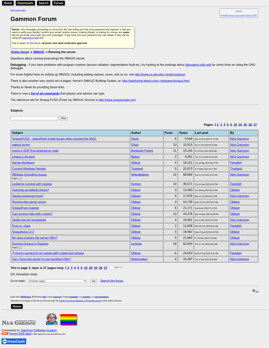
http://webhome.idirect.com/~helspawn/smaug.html (155, 80)
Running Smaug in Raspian (30, 243)
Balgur (135, 156)
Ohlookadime (140, 174)
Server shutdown (23, 162)
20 (240, 124)
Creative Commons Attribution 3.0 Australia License (80, 301)
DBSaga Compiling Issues (29, 174)
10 (235, 124)
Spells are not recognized (29, 219)
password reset (30, 37)
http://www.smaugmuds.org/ (117, 99)
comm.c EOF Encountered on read (35, 150)
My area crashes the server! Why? (35, 237)
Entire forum (20, 52)
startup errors (21, 144)
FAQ (255, 15)
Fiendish (235, 162)
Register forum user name (233, 15)
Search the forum (111, 280)
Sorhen (136, 184)
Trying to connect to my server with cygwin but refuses (48, 253)
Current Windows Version (29, 168)
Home (8, 3)
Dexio (135, 138)
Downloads (25, 3)
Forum (58, 3)
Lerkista (136, 243)
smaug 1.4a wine (23, 156)
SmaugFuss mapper (25, 208)
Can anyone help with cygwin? (32, 213)
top (256, 291)
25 (245, 124)
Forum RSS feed (20, 333)
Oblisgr (136, 162)
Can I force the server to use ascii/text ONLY (41, 259)
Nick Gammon (239, 138)
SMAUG (38, 52)
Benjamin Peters (142, 150)
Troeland (137, 168)
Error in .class (21, 225)
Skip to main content (18, 10)
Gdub (134, 144)
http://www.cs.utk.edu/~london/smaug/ (160, 74)
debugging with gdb (198, 64)
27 (255, 124)
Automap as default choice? (30, 190)
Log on (239, 11)
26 (250, 124)
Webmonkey (139, 259)
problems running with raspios (32, 184)
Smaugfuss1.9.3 (23, 231)
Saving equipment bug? (28, 196)
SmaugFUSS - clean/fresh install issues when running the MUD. (54, 138)
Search (44, 3)
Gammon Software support (39, 330)
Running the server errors (29, 202)
